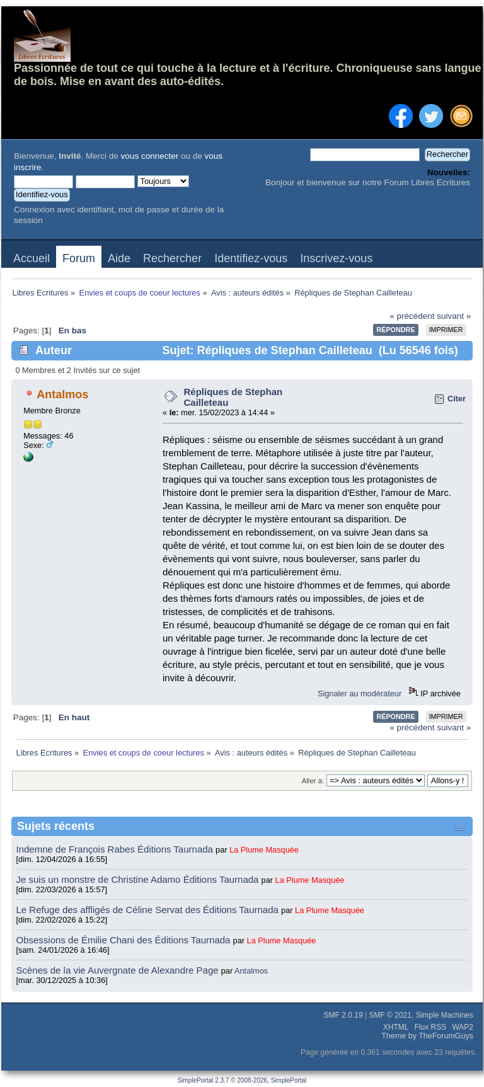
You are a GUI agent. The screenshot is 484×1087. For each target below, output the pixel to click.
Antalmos (62, 394)
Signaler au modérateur (359, 693)
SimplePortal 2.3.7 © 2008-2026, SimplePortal (242, 1080)
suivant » (454, 316)
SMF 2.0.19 (343, 1015)
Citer (456, 398)
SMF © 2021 (390, 1015)
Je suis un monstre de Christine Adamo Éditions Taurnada (139, 879)
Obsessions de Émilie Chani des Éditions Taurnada (124, 940)
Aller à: (313, 781)
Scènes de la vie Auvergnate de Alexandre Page (118, 970)
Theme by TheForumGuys (427, 1036)
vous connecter (150, 156)
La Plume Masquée (264, 849)
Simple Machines (444, 1015)
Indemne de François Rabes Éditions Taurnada (116, 849)
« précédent (411, 316)
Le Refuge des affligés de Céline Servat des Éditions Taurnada (149, 909)
